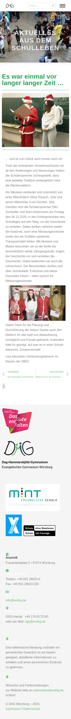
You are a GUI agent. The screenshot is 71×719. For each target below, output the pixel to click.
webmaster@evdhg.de (48, 690)
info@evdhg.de (16, 600)
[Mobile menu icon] (62, 5)
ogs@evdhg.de (35, 621)
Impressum (13, 708)
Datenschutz (31, 708)
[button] (3, 386)
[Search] (41, 6)
